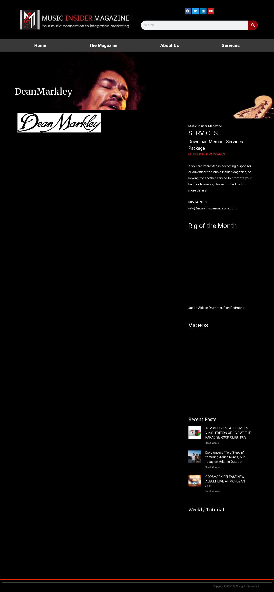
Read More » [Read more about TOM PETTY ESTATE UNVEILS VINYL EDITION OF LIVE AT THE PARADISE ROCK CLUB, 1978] (212, 443)
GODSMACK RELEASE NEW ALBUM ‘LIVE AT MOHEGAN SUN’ (225, 481)
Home (40, 45)
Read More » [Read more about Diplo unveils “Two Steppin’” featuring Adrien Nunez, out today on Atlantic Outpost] (212, 467)
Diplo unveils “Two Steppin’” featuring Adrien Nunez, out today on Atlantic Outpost (225, 457)
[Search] (253, 25)
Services (231, 45)
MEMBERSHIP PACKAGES (206, 154)
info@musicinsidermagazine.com (212, 208)
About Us (169, 45)
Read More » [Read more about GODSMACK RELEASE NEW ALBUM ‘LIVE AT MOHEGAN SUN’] (212, 491)
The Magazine (103, 45)
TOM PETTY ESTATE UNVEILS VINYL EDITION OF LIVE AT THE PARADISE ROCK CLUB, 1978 (228, 432)
